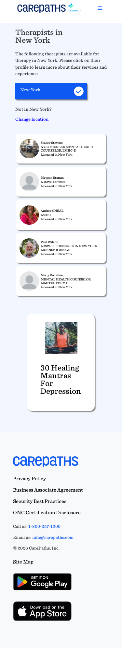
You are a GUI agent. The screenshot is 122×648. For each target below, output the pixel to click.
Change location (31, 119)
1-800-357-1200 (44, 526)
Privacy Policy (29, 478)
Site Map (23, 562)
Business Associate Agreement (48, 490)
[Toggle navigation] (100, 8)
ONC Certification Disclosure (47, 512)
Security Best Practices (39, 501)
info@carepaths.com (53, 537)
